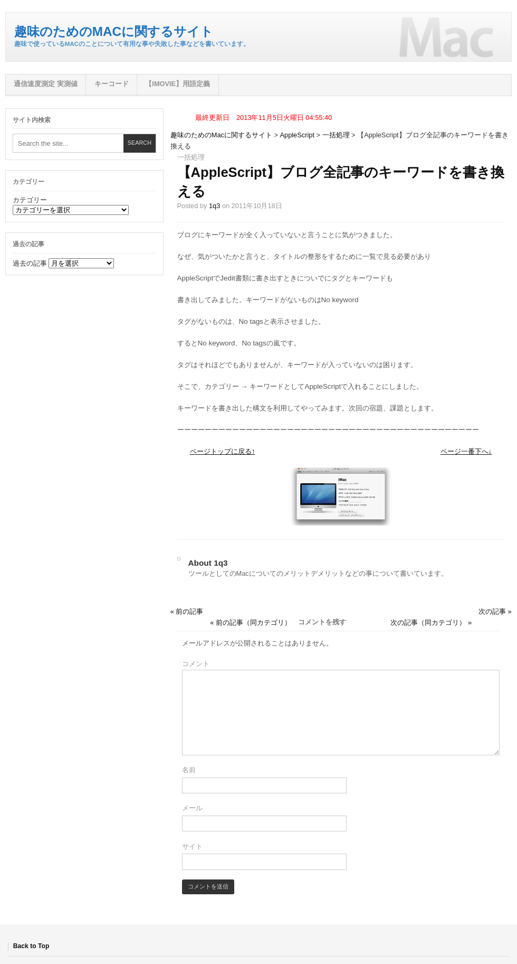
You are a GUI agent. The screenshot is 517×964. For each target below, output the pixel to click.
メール (192, 808)
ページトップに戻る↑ (222, 451)
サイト (192, 846)
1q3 (214, 206)
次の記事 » (495, 611)
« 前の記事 (187, 611)
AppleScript (297, 135)
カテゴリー (30, 200)
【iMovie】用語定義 (177, 84)
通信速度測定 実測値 (46, 84)
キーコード (111, 84)
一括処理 (336, 135)
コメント (195, 664)
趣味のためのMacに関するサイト (113, 31)
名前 (189, 770)
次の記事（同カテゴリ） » (431, 622)
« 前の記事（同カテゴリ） (250, 622)
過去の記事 (30, 263)
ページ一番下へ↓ (466, 451)
